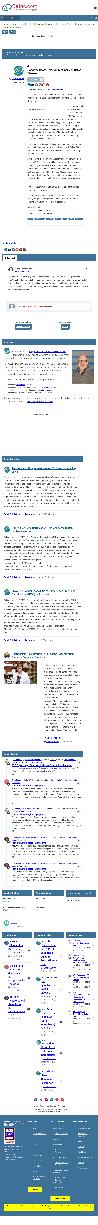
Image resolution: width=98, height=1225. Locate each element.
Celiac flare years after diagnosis (15, 969)
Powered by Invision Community (49, 1112)
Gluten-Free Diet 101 (85, 1157)
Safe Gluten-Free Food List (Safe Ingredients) (48, 1017)
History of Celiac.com (59, 1151)
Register (36, 1150)
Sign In (5, 32)
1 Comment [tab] (10, 258)
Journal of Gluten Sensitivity (47, 387)
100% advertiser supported (40, 401)
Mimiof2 (53, 760)
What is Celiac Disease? (82, 1135)
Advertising (59, 1144)
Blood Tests (82, 1152)
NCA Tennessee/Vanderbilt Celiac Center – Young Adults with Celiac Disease (81, 997)
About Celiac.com (61, 1134)
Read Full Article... (13, 514)
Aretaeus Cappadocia (33, 760)
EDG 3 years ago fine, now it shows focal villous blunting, (42, 765)
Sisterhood (73, 900)
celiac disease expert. (55, 89)
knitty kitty (36, 780)
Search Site (59, 1188)
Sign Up (13, 32)
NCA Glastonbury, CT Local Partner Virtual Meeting (81, 977)
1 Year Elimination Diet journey (15, 945)
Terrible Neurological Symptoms (29, 785)
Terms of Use (37, 1160)
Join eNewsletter (23, 327)
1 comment (32, 640)
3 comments (51, 741)
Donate (65, 327)
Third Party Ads (60, 1157)
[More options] (87, 268)
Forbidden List (83, 1168)
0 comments (32, 514)
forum (70, 24)
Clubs (35, 1144)
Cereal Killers (47, 390)
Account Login (38, 1155)
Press (57, 1139)
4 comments (32, 577)
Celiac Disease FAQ (84, 1128)
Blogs (35, 1139)
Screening (81, 1147)
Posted (23, 272)
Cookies (61, 1106)
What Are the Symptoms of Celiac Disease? (48, 985)
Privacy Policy (39, 1106)
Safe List (81, 1163)
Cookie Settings (66, 1206)
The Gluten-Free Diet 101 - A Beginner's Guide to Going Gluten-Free (48, 953)
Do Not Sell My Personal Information (60, 1180)
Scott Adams (18, 78)
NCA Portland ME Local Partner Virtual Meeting (81, 943)
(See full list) (90, 893)
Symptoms (81, 1141)
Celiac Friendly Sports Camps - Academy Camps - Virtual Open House (80, 959)
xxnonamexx (17, 952)
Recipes (35, 1171)
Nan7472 (15, 924)
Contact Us (51, 1106)
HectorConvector (54, 780)
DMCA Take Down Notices (61, 1171)
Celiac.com (29, 364)
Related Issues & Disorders (22, 811)
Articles (35, 1128)
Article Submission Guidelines (61, 1164)
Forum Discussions (39, 1134)
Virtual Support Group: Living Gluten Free (81, 1014)
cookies (26, 1206)
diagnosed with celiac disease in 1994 (47, 351)
